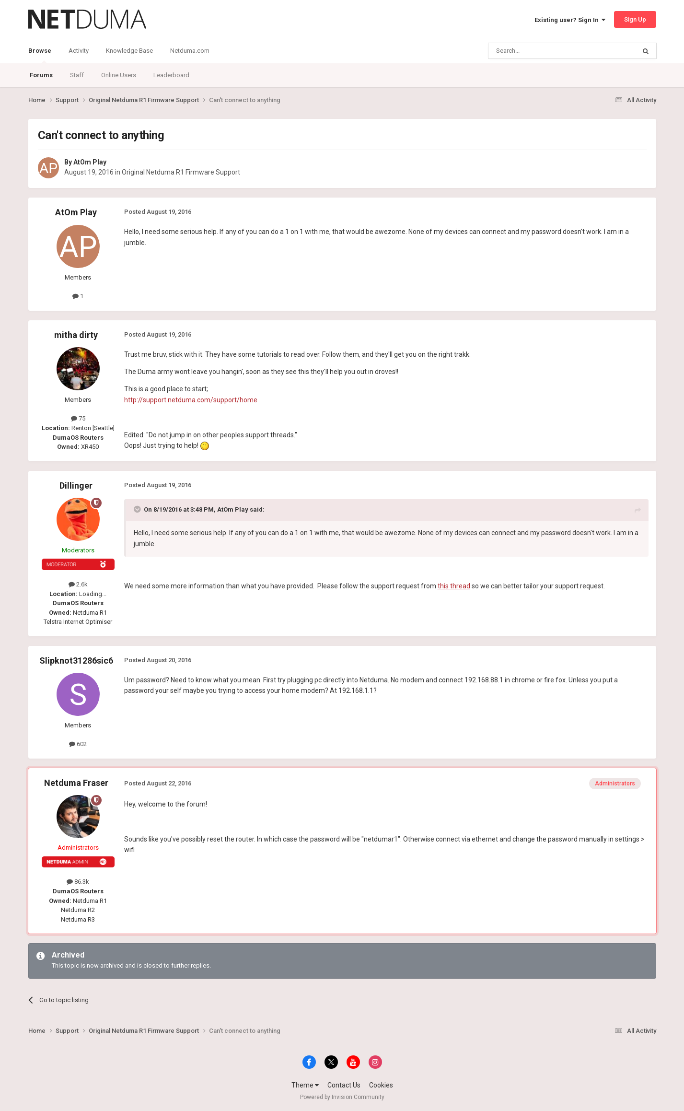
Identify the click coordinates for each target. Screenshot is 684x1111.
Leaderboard (171, 75)
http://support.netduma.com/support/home (190, 400)
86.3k (78, 881)
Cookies (381, 1085)
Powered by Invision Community (342, 1097)
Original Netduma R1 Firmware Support (181, 172)
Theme (305, 1085)
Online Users (118, 75)
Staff (77, 75)
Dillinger (76, 485)
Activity (79, 50)
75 (78, 418)
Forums (41, 75)
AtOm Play (89, 162)
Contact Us (343, 1085)
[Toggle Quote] (138, 509)
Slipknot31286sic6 (76, 660)
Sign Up (635, 19)
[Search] (539, 50)
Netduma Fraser (76, 783)
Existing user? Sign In (569, 19)
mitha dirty (76, 335)
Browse (39, 55)
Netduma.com (189, 50)
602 (78, 744)
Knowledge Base (129, 50)
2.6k (78, 584)
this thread (454, 586)
